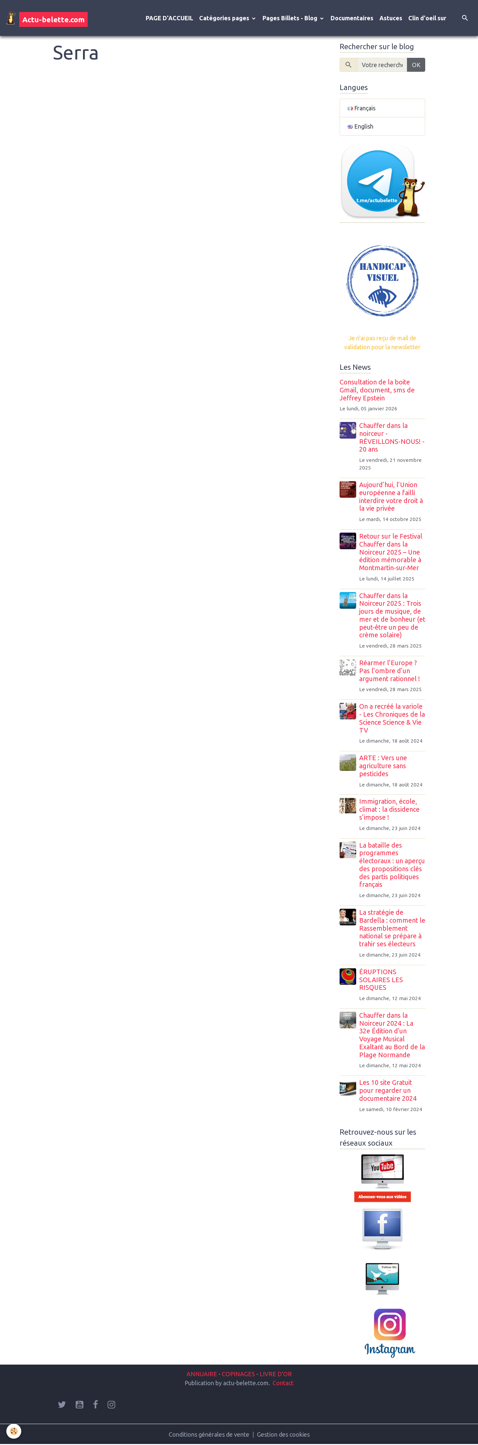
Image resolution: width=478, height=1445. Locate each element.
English (360, 126)
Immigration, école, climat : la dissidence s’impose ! (389, 809)
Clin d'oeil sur (427, 18)
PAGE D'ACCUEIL (169, 18)
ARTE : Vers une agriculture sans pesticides (383, 765)
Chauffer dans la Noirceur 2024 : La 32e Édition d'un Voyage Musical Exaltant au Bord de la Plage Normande (392, 1035)
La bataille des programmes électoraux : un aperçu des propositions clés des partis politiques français (392, 865)
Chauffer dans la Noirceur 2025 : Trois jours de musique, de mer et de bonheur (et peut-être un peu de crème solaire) (392, 615)
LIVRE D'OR (275, 1374)
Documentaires (352, 18)
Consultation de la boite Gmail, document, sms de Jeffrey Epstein (377, 390)
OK (416, 64)
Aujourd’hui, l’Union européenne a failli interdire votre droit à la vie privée (391, 496)
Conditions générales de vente (209, 1434)
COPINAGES (238, 1374)
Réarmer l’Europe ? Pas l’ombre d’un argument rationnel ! (389, 670)
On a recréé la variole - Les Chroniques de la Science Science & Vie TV (392, 718)
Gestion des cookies (283, 1434)
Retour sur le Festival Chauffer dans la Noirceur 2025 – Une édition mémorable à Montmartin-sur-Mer (390, 552)
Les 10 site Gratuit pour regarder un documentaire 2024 (388, 1090)
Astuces (390, 18)
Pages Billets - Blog (291, 18)
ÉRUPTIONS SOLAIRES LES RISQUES (381, 979)
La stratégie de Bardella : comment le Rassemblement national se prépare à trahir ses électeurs (392, 928)
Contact (283, 1383)
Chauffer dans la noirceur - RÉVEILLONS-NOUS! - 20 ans (392, 437)
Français (361, 108)
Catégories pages (225, 18)
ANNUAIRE (202, 1374)
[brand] (47, 18)
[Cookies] (14, 1431)
